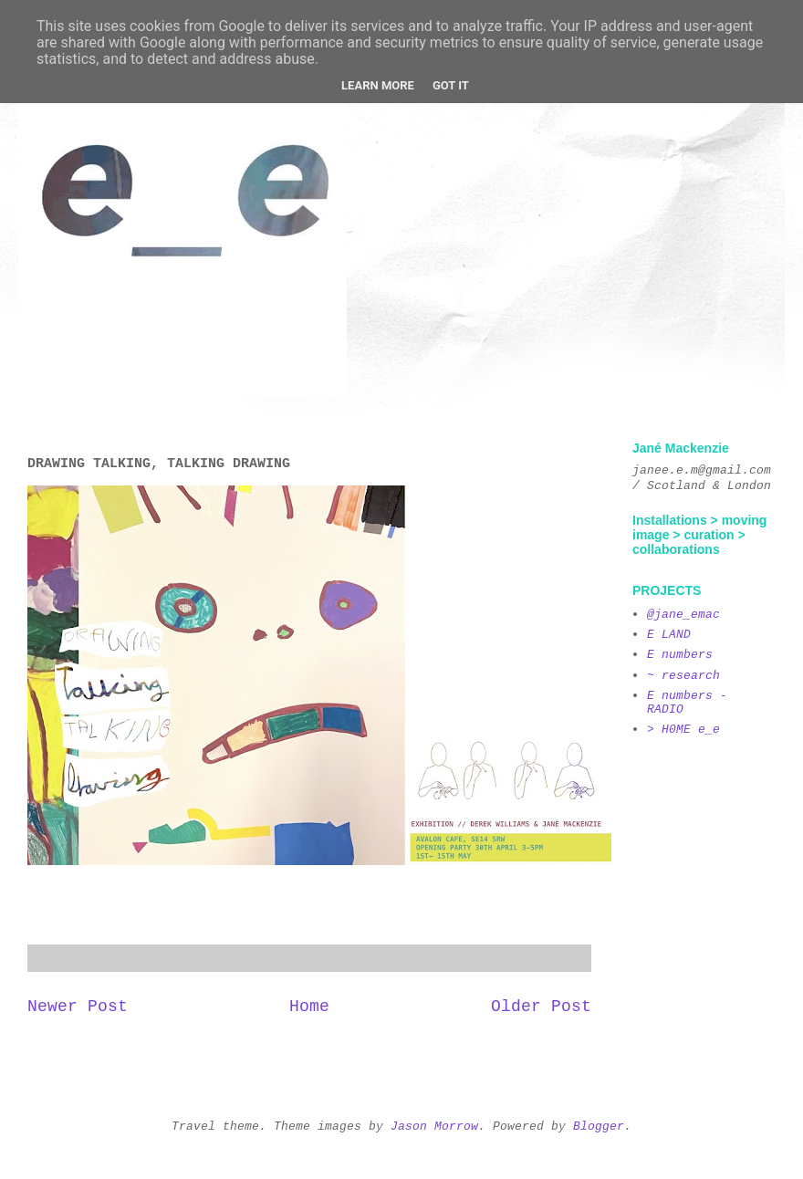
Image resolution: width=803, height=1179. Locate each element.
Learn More (377, 85)
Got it (451, 85)
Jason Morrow (434, 1125)
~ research (683, 675)
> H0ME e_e (683, 728)
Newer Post (77, 1006)
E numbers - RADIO (687, 702)
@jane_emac (683, 613)
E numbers (680, 654)
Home (309, 1006)
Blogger (598, 1125)
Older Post (541, 1006)
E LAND (669, 634)
